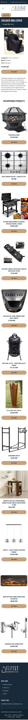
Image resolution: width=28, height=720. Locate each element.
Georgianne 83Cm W (14, 456)
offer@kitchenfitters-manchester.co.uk (18, 2)
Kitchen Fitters (8, 684)
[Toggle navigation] (3, 8)
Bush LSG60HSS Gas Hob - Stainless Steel (14, 176)
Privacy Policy (11, 717)
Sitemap (18, 717)
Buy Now (14, 71)
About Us (6, 687)
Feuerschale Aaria (14, 135)
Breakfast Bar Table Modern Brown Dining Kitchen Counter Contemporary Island (14, 503)
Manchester (4, 2)
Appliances (16, 58)
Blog (6, 715)
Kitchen (10, 58)
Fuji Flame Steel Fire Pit (14, 410)
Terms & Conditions (17, 715)
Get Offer (6, 15)
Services (6, 690)
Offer (5, 694)
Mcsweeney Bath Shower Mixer (14, 644)
